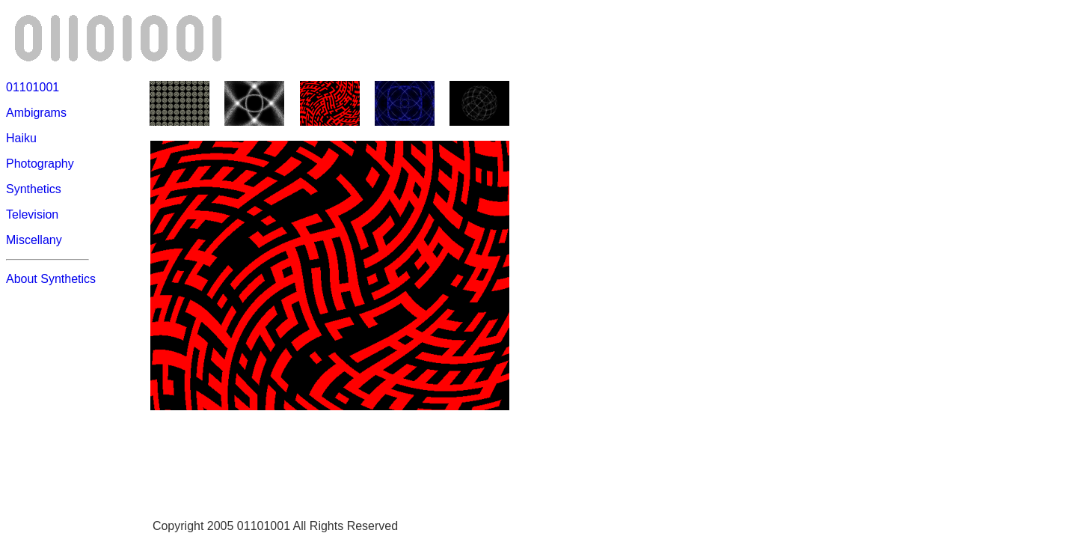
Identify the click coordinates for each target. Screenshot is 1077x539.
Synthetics (33, 189)
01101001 (32, 87)
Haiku (21, 138)
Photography (40, 163)
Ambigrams (36, 112)
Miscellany (34, 240)
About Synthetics (51, 278)
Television (32, 214)
